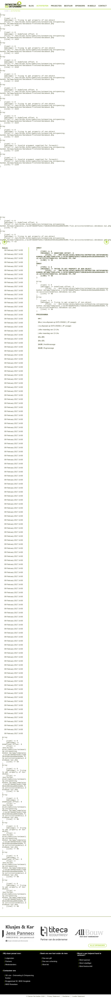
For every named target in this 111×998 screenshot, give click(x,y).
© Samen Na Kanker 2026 (35, 996)
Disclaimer (66, 996)
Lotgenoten (9, 958)
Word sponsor (84, 960)
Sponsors (80, 6)
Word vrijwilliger (85, 963)
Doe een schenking (49, 961)
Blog (31, 6)
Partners (8, 961)
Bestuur (68, 6)
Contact (102, 6)
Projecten (56, 6)
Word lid (45, 964)
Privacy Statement (53, 996)
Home (23, 6)
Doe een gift (47, 958)
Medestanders (10, 964)
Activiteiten (42, 6)
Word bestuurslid (85, 966)
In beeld (92, 6)
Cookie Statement (78, 996)
